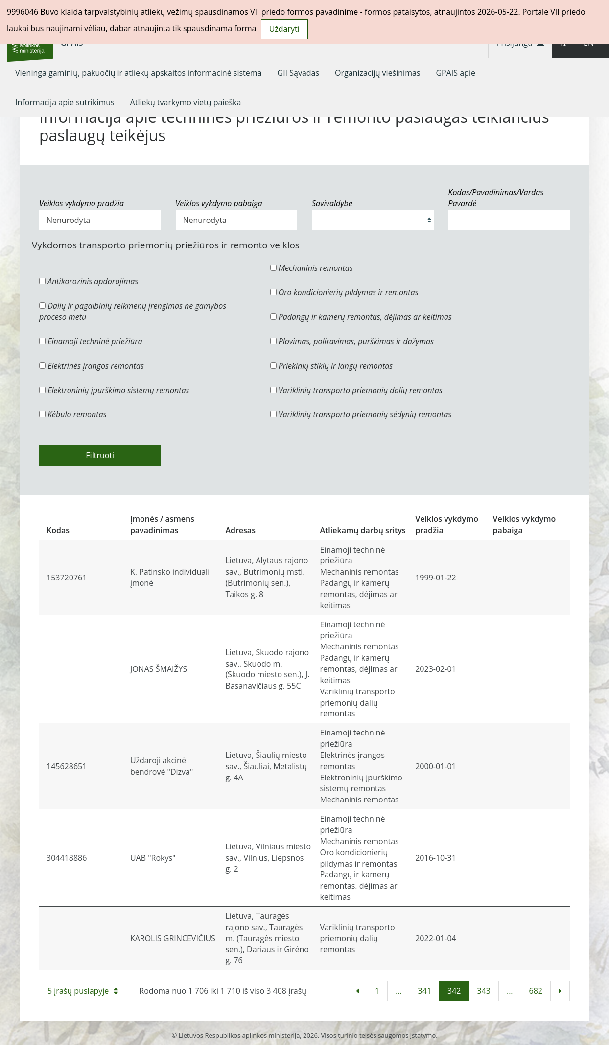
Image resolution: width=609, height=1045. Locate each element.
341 (424, 990)
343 (483, 990)
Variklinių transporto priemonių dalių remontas (356, 390)
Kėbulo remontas (72, 414)
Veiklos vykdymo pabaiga (219, 203)
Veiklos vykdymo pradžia (81, 203)
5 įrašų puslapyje (82, 990)
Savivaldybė (332, 203)
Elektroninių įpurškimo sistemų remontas (114, 390)
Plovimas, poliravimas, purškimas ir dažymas (352, 341)
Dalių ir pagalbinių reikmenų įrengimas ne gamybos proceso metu (132, 311)
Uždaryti (284, 28)
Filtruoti (100, 455)
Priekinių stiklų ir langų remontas (331, 365)
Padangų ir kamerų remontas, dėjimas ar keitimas (361, 316)
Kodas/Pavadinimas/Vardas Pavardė (496, 198)
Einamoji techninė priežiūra (90, 341)
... (399, 990)
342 (454, 990)
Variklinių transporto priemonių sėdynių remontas (361, 414)
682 (535, 990)
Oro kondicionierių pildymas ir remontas (344, 292)
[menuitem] (138, 73)
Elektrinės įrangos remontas (91, 365)
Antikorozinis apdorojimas (88, 281)
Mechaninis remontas (311, 268)
